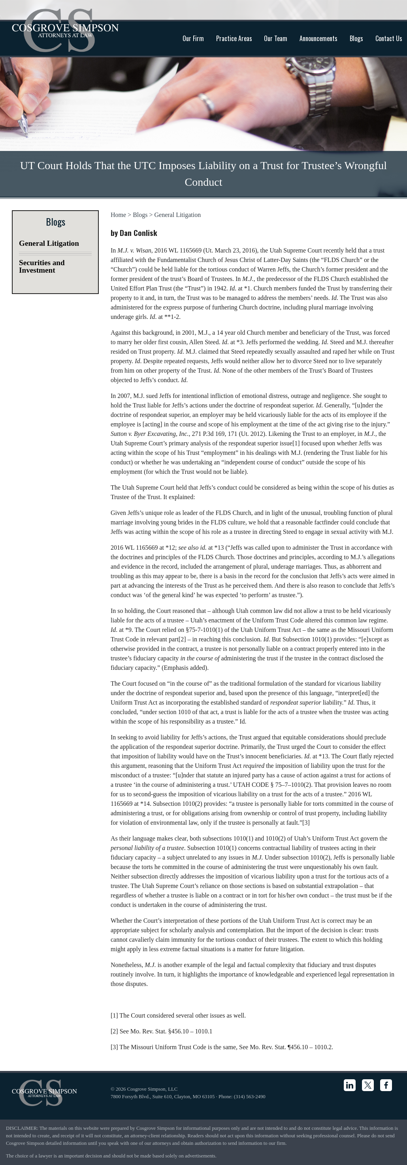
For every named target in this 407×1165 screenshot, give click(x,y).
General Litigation (178, 214)
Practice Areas (234, 38)
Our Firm (193, 38)
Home (118, 214)
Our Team (275, 38)
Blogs (356, 38)
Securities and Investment (42, 266)
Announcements (318, 38)
